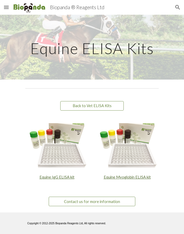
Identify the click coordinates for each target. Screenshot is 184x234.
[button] (6, 7)
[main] (92, 47)
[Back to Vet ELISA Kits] (92, 106)
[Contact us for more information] (92, 201)
